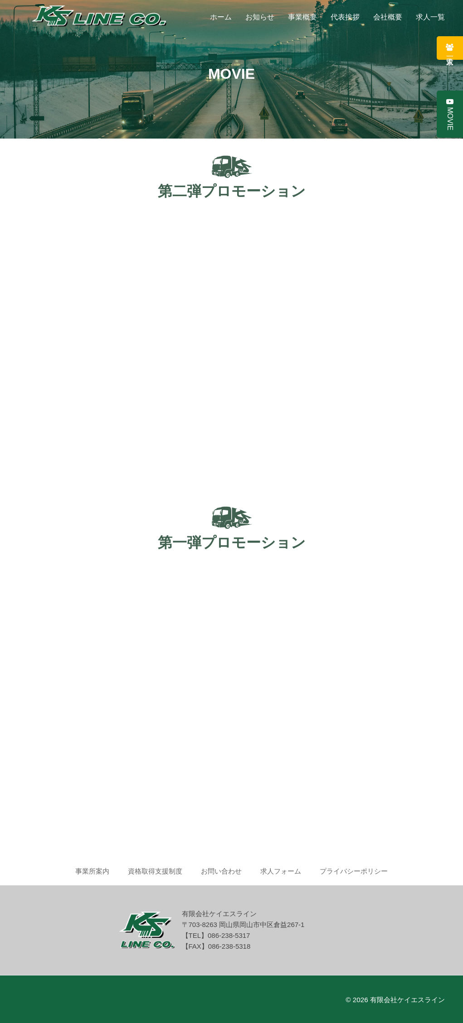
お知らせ (259, 17)
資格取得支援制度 (155, 871)
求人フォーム (280, 871)
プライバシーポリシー (354, 871)
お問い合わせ (221, 871)
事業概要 (302, 17)
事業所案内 (92, 871)
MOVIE (450, 114)
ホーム (221, 17)
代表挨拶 (345, 17)
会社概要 (387, 17)
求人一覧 (430, 17)
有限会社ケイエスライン (407, 1000)
